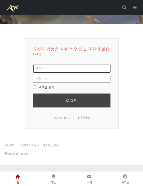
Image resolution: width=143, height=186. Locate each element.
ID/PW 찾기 (61, 117)
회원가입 (84, 117)
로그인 (72, 100)
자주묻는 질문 (50, 145)
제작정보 (9, 145)
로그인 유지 (43, 87)
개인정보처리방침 (29, 145)
